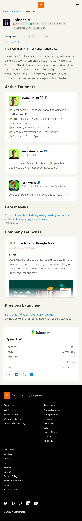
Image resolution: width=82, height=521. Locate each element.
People (7, 467)
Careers (8, 472)
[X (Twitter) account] (24, 374)
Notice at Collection (13, 480)
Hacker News (50, 432)
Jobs (27, 36)
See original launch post (23, 247)
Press (6, 463)
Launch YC (49, 436)
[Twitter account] (41, 98)
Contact (7, 458)
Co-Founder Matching (14, 423)
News (45, 36)
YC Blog (8, 454)
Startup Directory (52, 410)
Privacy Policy (10, 476)
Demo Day (49, 423)
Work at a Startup (12, 419)
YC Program (10, 410)
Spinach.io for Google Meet (29, 259)
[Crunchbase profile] (32, 374)
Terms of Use (10, 489)
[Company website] (9, 374)
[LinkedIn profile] (46, 98)
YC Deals (48, 441)
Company (10, 36)
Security (8, 485)
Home (5, 11)
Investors (48, 419)
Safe (46, 428)
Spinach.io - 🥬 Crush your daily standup (29, 314)
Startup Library (51, 414)
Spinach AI (14, 339)
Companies (16, 11)
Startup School (11, 414)
